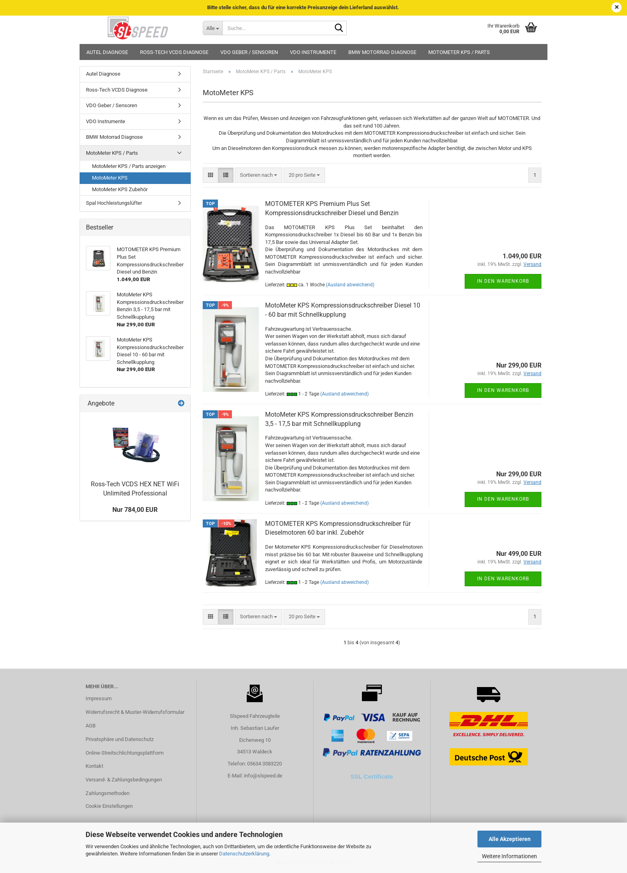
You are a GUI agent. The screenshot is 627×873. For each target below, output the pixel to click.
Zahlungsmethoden (108, 793)
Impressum (99, 698)
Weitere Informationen (509, 856)
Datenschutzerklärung (244, 854)
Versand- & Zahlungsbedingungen (124, 780)
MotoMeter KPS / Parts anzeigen (129, 166)
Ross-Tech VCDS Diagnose (174, 52)
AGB (91, 726)
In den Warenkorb (503, 281)
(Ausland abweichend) (350, 285)
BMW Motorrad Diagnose (382, 52)
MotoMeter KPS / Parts (459, 52)
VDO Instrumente (313, 52)
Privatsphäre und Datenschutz (120, 739)
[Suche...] (212, 28)
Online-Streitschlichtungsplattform (125, 753)
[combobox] (258, 175)
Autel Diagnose (107, 52)
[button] (210, 175)
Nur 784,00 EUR (135, 509)
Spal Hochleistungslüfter (114, 203)
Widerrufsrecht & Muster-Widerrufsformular (135, 712)
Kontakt (94, 766)
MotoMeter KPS (110, 178)
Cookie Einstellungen (109, 806)
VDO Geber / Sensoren (249, 52)
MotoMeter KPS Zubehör (120, 189)
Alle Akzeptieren (510, 839)
